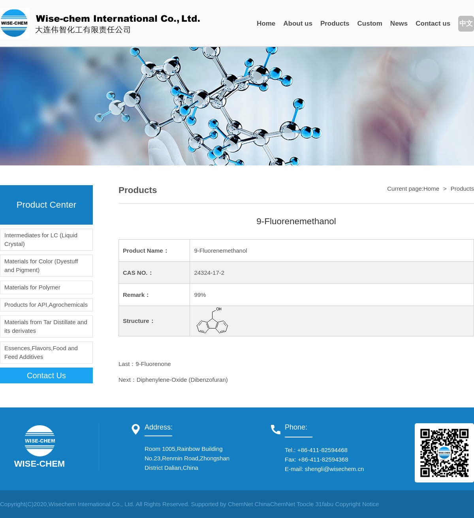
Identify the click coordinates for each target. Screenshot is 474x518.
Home (266, 23)
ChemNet (240, 504)
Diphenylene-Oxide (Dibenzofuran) (182, 379)
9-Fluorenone (153, 363)
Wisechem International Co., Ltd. (92, 504)
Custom (369, 23)
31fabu (325, 504)
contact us (46, 375)
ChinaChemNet (275, 504)
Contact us (433, 23)
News (399, 23)
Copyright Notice (357, 504)
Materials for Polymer (32, 287)
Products (335, 23)
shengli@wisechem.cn (334, 468)
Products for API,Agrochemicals (46, 304)
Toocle (305, 504)
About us (297, 23)
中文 (466, 23)
